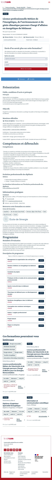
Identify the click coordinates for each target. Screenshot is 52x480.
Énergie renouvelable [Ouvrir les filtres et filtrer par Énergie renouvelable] (15, 343)
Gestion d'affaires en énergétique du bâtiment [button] (22, 265)
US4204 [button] (10, 296)
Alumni (5, 459)
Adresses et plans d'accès (24, 459)
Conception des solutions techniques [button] (19, 306)
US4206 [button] (10, 308)
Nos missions (7, 456)
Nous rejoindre (21, 456)
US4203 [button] (10, 288)
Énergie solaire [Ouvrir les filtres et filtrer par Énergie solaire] (18, 352)
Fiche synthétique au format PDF (11, 188)
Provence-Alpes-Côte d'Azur (34, 211)
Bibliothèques (21, 464)
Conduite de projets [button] (14, 272)
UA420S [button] (10, 320)
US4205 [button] (10, 302)
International (21, 466)
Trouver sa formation (10, 7)
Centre (15, 214)
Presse (19, 454)
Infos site (6, 472)
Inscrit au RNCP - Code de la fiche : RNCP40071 (14, 129)
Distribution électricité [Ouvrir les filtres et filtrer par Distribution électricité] (9, 346)
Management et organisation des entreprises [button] (21, 259)
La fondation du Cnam (9, 457)
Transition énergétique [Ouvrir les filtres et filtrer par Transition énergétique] (9, 355)
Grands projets (7, 462)
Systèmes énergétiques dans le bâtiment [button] (20, 300)
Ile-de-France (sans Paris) (17, 211)
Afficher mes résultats (25, 68)
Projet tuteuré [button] (12, 318)
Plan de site (21, 469)
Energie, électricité (21, 7)
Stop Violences (22, 467)
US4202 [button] (10, 273)
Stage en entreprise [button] (14, 325)
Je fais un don (7, 461)
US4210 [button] (10, 261)
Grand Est (6, 211)
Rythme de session (9, 56)
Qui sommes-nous (8, 453)
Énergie (29, 7)
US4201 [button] (10, 267)
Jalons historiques (8, 454)
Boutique (20, 461)
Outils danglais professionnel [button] (17, 312)
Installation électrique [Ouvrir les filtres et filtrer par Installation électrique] (9, 349)
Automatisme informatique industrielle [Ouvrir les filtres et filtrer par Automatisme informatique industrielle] (14, 358)
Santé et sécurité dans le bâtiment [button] (18, 286)
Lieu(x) (6, 62)
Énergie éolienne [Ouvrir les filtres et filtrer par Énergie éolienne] (8, 352)
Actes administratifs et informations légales (25, 473)
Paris (44, 211)
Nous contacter (22, 457)
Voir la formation (20, 387)
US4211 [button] (10, 282)
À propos (20, 453)
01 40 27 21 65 (10, 199)
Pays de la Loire (7, 214)
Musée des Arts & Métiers (24, 462)
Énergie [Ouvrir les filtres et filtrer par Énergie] (6, 13)
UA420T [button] (10, 326)
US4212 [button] (10, 314)
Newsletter (45, 472)
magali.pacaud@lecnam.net (15, 201)
